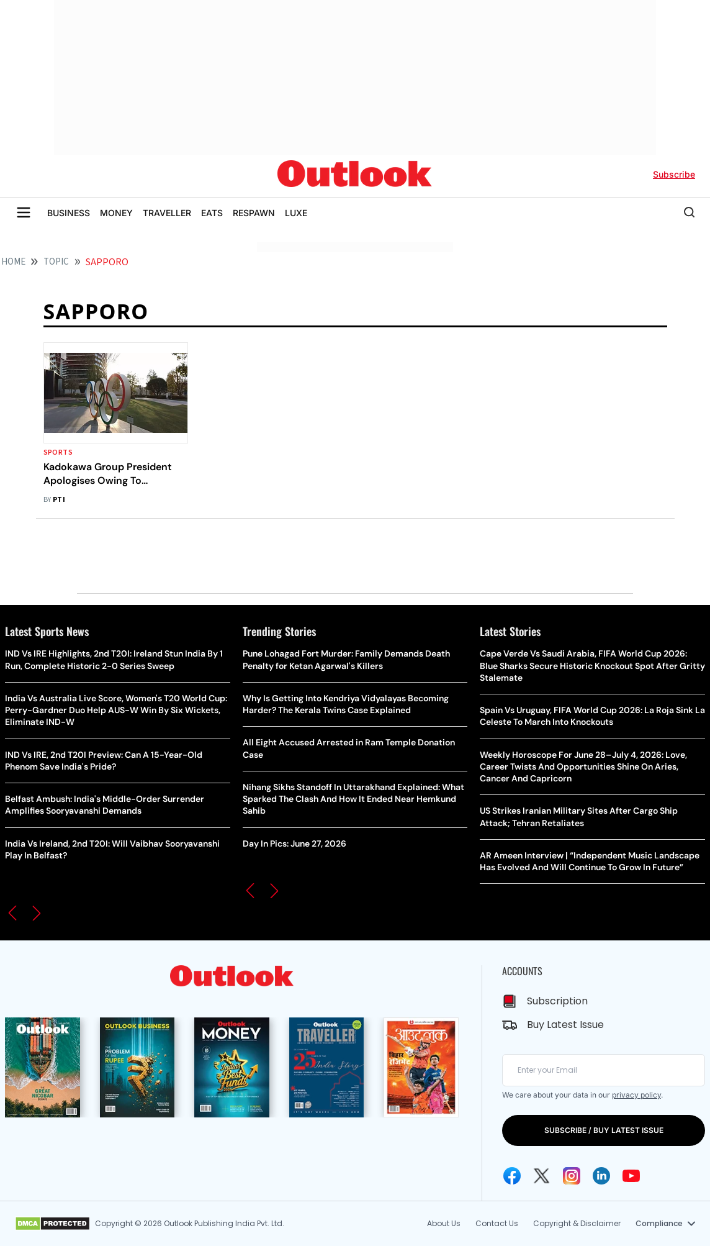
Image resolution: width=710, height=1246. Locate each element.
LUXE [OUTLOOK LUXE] (296, 212)
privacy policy (636, 1094)
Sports (58, 452)
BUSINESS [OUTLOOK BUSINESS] (68, 212)
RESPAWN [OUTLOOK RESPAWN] (254, 212)
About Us (444, 1223)
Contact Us (496, 1223)
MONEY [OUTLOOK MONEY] (116, 212)
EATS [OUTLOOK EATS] (212, 212)
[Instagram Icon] (572, 1176)
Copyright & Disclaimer (577, 1223)
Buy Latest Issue (565, 1024)
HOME (13, 261)
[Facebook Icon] (512, 1176)
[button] (12, 913)
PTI (59, 499)
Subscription (557, 1001)
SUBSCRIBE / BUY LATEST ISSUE (603, 1130)
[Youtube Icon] (631, 1176)
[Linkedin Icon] (601, 1176)
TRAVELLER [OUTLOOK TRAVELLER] (167, 212)
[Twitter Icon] (542, 1176)
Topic (56, 261)
